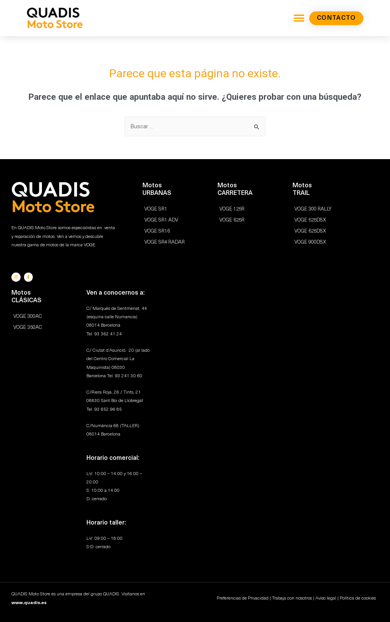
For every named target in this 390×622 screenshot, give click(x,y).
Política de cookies (358, 598)
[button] (298, 18)
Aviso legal (325, 598)
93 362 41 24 (108, 333)
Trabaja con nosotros (292, 598)
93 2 (119, 375)
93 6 (99, 409)
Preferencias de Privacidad (243, 598)
